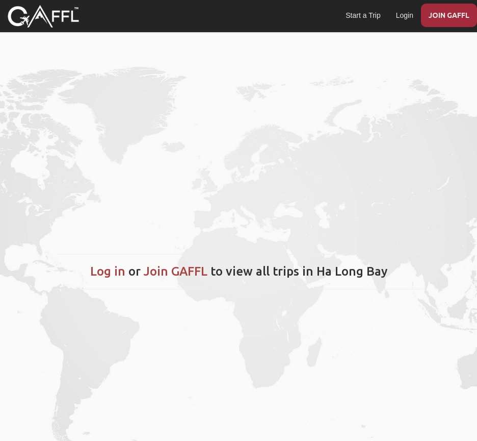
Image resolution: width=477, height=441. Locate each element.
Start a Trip (363, 15)
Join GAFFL (175, 271)
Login (404, 15)
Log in (107, 271)
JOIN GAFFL (449, 15)
